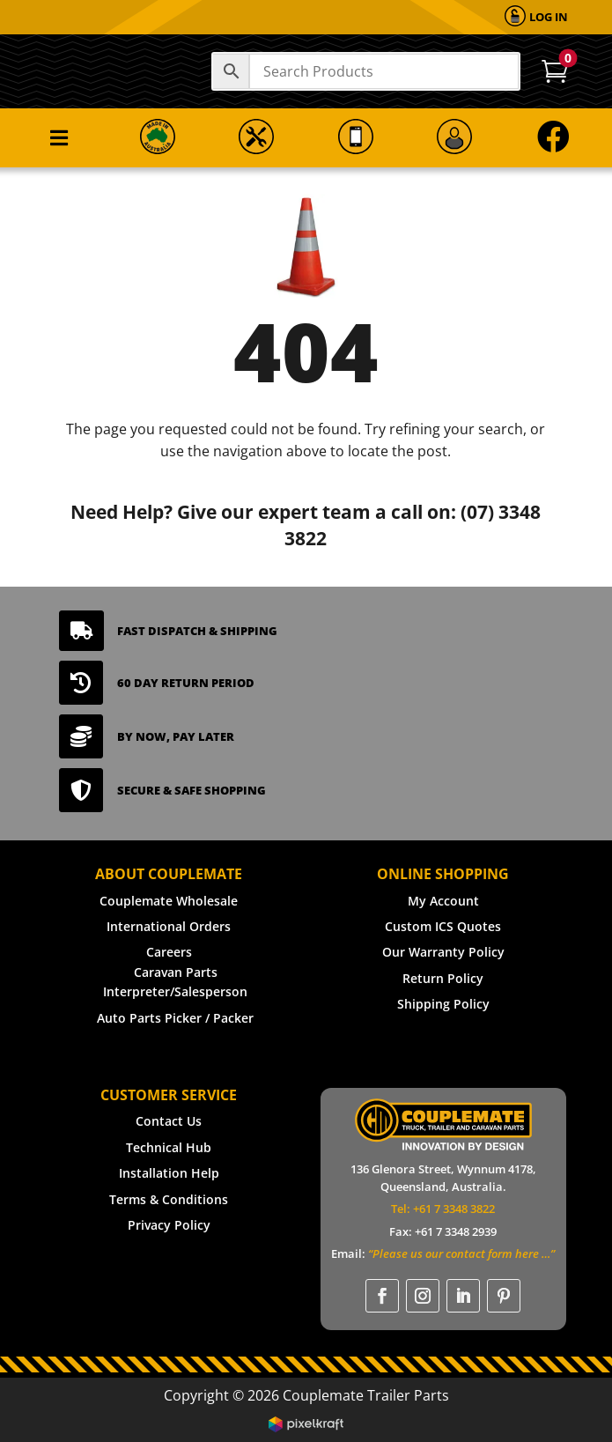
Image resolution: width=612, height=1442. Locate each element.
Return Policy (442, 978)
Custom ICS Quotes (443, 926)
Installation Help (169, 1173)
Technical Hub (168, 1147)
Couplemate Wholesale (169, 900)
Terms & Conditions (168, 1199)
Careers (169, 951)
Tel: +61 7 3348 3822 (443, 1208)
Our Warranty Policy (443, 951)
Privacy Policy (169, 1224)
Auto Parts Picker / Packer (175, 1017)
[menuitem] (536, 17)
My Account (443, 900)
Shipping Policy (443, 1003)
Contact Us (169, 1121)
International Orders (169, 926)
